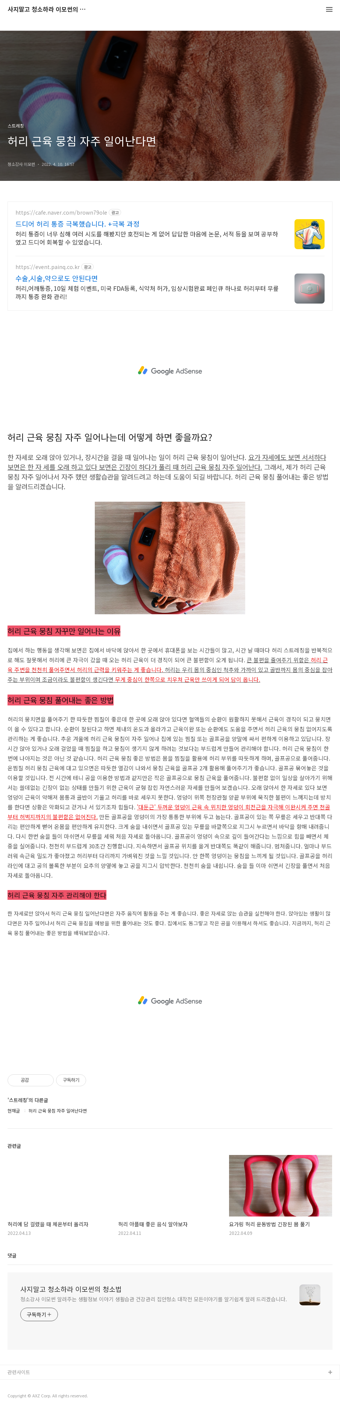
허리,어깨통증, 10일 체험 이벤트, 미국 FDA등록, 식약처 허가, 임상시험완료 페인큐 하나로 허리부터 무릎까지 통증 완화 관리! (147, 292)
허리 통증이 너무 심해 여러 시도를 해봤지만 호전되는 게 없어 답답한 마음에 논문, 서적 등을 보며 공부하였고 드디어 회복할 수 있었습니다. (146, 237)
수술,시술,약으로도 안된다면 (56, 278)
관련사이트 (19, 1372)
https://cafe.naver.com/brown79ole (61, 212)
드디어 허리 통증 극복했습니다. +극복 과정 (77, 223)
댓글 (12, 1255)
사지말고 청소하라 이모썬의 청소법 (49, 10)
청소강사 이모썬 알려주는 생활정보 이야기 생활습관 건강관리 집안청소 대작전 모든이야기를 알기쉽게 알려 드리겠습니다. (153, 1299)
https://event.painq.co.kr (47, 267)
